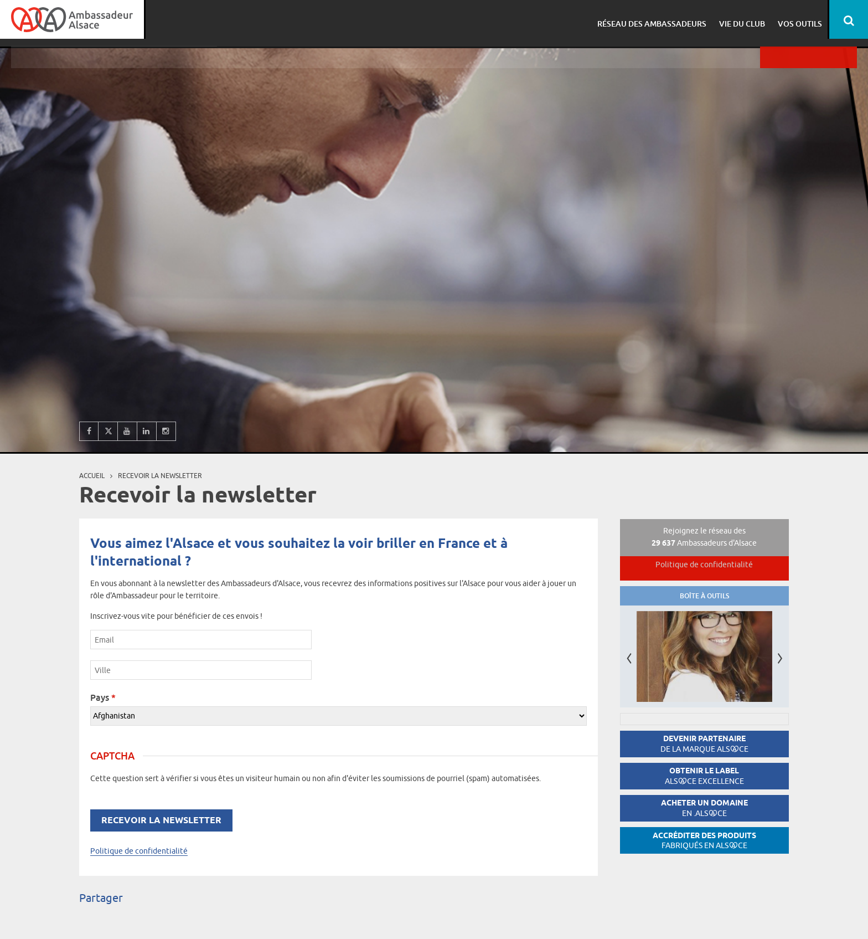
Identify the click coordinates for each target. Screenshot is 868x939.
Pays (103, 697)
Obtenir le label (704, 776)
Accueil (92, 475)
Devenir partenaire (704, 743)
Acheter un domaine (704, 808)
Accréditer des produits (704, 840)
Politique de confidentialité (139, 850)
